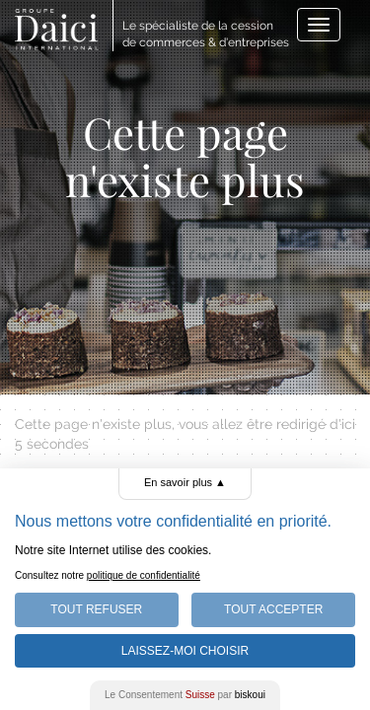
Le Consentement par (185, 694)
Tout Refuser (96, 609)
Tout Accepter (273, 609)
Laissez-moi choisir (185, 651)
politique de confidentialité (143, 575)
